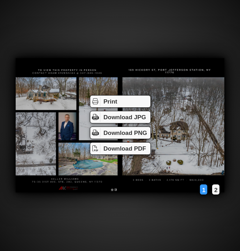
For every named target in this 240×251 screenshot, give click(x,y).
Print (103, 101)
